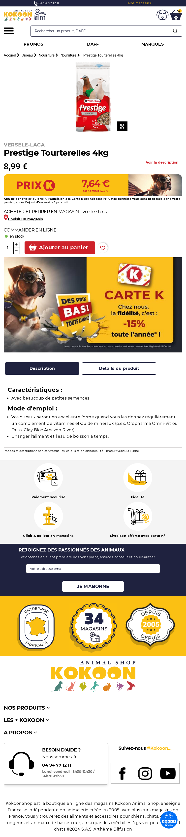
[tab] (42, 368)
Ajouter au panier (63, 247)
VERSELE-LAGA (24, 145)
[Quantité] (9, 248)
